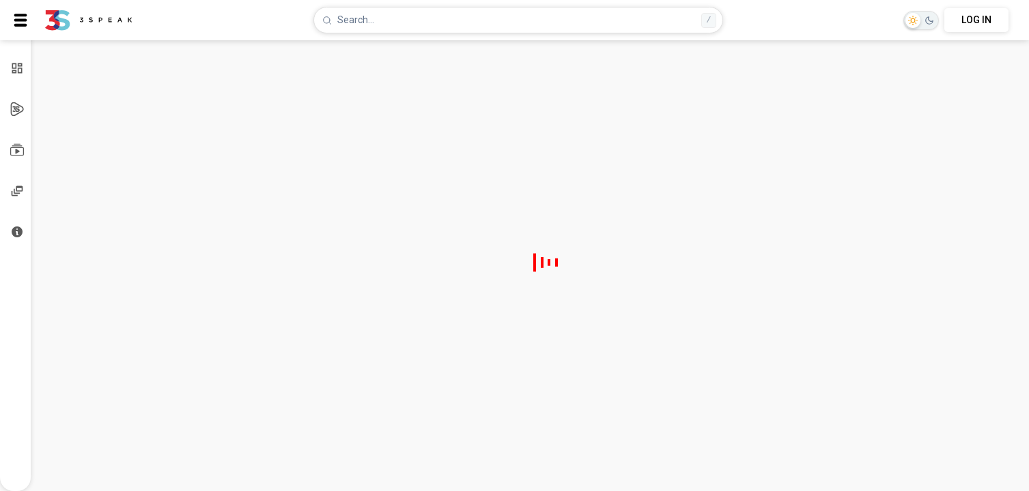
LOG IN (976, 19)
